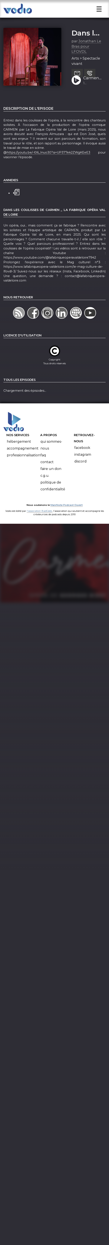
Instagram (82, 466)
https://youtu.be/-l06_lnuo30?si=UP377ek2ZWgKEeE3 (48, 163)
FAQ (43, 466)
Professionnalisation (23, 466)
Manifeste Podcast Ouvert (66, 516)
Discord (80, 472)
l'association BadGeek (39, 522)
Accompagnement (23, 459)
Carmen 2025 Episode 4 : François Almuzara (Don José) (92, 89)
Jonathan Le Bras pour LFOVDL (86, 57)
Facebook (82, 459)
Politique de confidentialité (52, 496)
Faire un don (50, 480)
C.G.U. (44, 487)
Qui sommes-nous (51, 456)
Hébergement (19, 453)
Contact (47, 473)
